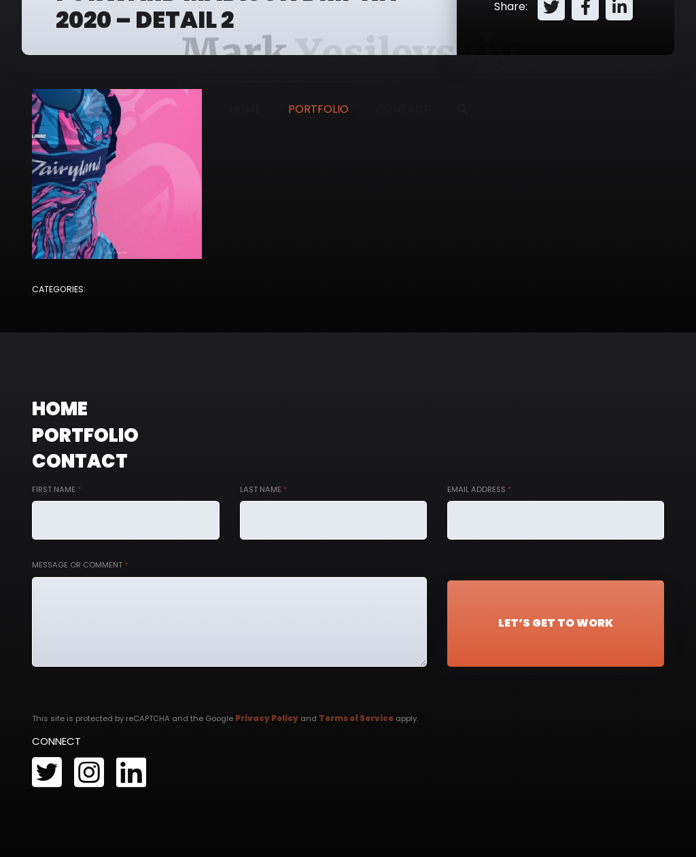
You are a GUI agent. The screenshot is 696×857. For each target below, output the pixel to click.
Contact (403, 109)
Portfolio (318, 109)
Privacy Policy (266, 718)
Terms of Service (356, 718)
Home (245, 109)
